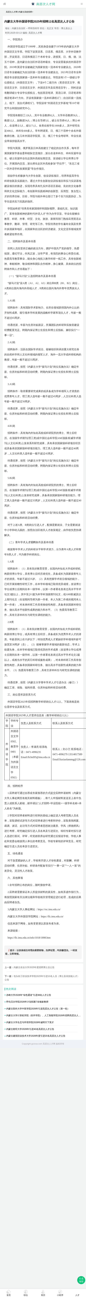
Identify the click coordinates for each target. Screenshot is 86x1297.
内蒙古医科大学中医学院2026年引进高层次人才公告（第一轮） (38, 1008)
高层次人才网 (11, 12)
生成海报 (81, 1280)
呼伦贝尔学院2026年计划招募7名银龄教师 (27, 1001)
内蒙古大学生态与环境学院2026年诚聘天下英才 (30, 1022)
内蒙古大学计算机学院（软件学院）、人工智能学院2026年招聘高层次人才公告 (45, 1015)
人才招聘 (30, 542)
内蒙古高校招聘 (25, 12)
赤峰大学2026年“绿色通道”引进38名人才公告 (28, 995)
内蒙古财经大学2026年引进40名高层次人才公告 (30, 1029)
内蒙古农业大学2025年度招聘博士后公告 (34, 967)
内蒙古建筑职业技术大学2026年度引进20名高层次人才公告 (35, 1036)
